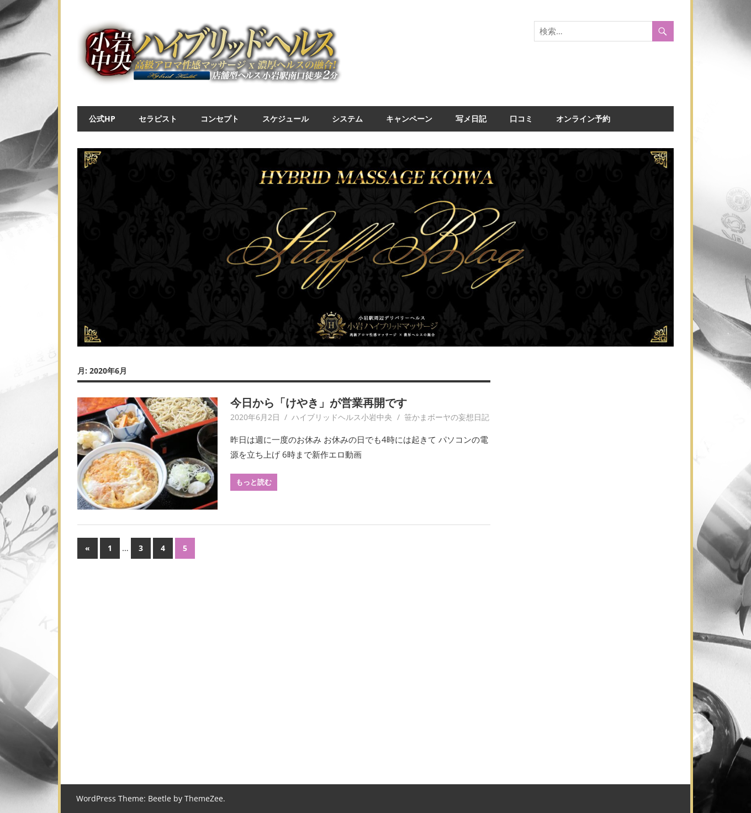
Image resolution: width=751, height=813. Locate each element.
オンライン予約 (583, 118)
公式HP (102, 118)
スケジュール (285, 118)
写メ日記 (471, 118)
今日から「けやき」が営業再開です (318, 402)
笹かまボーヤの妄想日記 (446, 417)
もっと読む (254, 482)
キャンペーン (409, 118)
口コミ (521, 118)
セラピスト (158, 118)
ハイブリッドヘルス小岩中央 (342, 417)
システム (347, 118)
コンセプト (219, 118)
